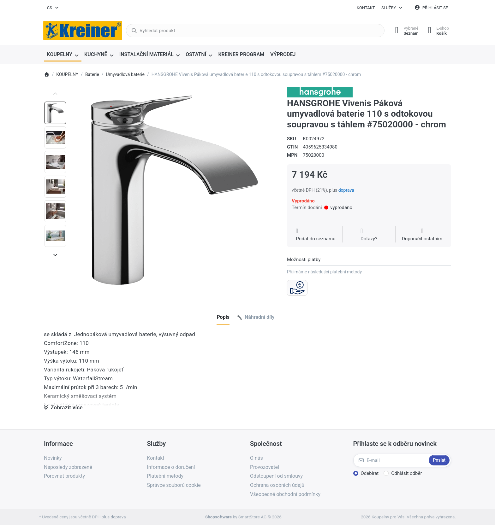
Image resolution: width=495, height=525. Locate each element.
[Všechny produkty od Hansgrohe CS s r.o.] (320, 92)
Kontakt (366, 7)
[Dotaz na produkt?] (369, 235)
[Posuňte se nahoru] (55, 94)
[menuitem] (62, 55)
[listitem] (174, 190)
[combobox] (53, 8)
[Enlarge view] (174, 190)
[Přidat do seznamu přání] (315, 235)
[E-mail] (390, 460)
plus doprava (114, 516)
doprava (346, 190)
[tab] (223, 317)
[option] (55, 113)
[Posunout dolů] (55, 254)
